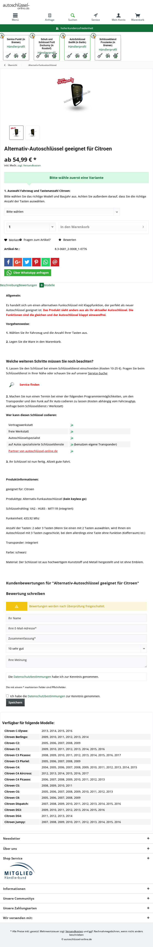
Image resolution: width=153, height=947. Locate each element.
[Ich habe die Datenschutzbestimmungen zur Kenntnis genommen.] (7, 696)
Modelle (49, 285)
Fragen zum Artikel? (35, 240)
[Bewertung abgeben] (76, 648)
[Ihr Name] (76, 618)
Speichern (15, 702)
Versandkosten (74, 931)
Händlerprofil (16, 46)
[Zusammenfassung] (76, 638)
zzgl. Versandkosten (29, 165)
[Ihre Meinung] (76, 662)
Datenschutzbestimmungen (32, 677)
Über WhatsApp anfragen (28, 272)
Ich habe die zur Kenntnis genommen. (55, 696)
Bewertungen (31, 285)
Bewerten (67, 240)
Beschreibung (9, 285)
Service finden (29, 384)
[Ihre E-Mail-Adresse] (76, 628)
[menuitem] (15, 17)
